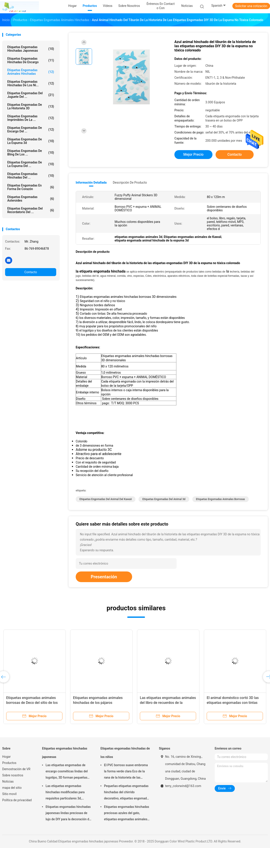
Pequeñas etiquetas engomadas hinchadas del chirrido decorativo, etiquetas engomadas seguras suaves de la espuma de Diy (127, 792)
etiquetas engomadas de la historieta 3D (30, 106)
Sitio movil (9, 794)
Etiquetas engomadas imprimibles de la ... (30, 118)
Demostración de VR (16, 769)
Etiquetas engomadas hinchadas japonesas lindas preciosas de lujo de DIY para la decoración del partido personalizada (69, 813)
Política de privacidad (17, 800)
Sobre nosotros (12, 775)
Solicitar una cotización (251, 6)
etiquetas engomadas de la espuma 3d (30, 141)
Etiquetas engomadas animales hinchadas (30, 71)
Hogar (6, 756)
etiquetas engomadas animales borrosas (220, 499)
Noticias (8, 781)
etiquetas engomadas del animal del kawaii (105, 499)
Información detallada (91, 182)
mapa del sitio (12, 787)
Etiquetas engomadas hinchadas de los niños (125, 753)
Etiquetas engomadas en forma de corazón (30, 187)
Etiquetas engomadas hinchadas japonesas (30, 48)
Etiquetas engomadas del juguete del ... (30, 94)
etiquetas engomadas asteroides (30, 198)
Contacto (30, 272)
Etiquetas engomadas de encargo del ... (30, 129)
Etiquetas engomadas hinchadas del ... (30, 175)
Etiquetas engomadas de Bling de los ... (30, 152)
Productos (9, 763)
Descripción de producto (130, 182)
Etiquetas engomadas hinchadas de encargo (30, 60)
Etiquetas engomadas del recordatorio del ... (30, 210)
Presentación (104, 576)
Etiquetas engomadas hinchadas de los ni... (30, 83)
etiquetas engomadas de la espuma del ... (30, 164)
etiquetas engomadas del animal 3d (163, 499)
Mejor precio (193, 154)
